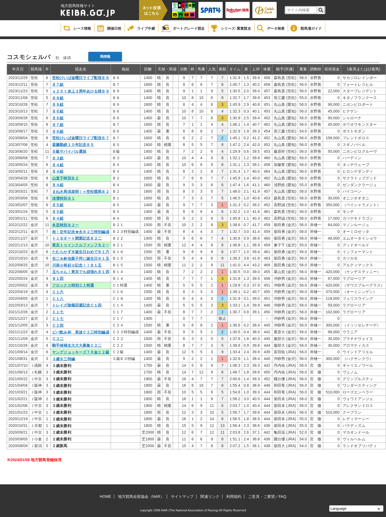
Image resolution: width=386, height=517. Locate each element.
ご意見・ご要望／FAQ (267, 496)
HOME (105, 496)
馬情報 (105, 57)
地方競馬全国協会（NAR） (141, 496)
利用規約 (233, 496)
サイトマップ (182, 496)
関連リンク (209, 496)
